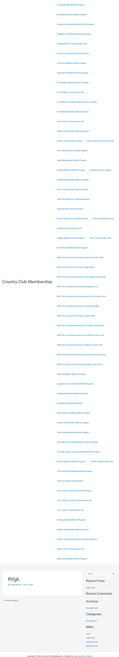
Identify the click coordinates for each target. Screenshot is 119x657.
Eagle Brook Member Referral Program (72, 73)
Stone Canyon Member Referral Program (72, 403)
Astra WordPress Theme (83, 646)
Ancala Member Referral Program (69, 5)
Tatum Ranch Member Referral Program (72, 423)
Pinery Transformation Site (101, 219)
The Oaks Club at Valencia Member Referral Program (77, 442)
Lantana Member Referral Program (70, 170)
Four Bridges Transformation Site (69, 92)
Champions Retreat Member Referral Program (74, 24)
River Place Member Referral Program (97, 238)
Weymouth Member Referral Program (71, 549)
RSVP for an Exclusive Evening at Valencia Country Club (79, 335)
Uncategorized (92, 611)
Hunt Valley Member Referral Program (71, 151)
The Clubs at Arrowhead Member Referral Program (76, 432)
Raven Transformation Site (67, 238)
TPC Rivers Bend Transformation (69, 471)
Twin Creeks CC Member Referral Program (73, 481)
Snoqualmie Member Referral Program (72, 384)
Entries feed (91, 628)
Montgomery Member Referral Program (72, 180)
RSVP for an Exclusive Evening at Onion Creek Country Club (80, 287)
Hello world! (91, 578)
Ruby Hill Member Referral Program (70, 364)
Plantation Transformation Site (68, 228)
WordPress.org (92, 636)
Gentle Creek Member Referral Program (72, 131)
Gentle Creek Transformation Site (98, 141)
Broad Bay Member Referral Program (71, 14)
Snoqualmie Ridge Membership (69, 393)
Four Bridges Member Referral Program (72, 83)
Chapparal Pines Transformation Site (71, 44)
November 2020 (92, 598)
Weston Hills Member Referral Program (72, 520)
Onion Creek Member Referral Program (72, 189)
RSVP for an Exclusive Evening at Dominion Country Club (79, 248)
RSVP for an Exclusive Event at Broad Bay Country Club (78, 355)
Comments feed (92, 632)
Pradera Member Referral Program (99, 228)
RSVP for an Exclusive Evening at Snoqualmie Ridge (77, 296)
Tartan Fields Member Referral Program (72, 413)
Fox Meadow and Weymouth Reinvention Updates (76, 102)
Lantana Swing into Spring (98, 170)
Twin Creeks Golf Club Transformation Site (73, 491)
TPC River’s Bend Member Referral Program (73, 461)
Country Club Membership (27, 276)
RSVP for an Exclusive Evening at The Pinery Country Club (79, 325)
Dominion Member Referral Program (71, 63)
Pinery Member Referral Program (69, 209)
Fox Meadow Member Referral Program (72, 112)
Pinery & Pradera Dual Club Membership (72, 199)
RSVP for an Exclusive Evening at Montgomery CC (76, 277)
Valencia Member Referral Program (70, 510)
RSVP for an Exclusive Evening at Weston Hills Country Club (80, 345)
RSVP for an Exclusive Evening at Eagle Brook (75, 257)
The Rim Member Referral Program (70, 452)
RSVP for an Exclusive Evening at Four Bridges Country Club (80, 267)
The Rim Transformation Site (100, 452)
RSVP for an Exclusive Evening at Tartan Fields (75, 306)
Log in (88, 624)
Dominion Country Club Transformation (72, 53)
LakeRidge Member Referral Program (71, 160)
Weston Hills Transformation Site (70, 539)
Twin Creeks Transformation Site (69, 500)
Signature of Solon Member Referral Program (74, 374)
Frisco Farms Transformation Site (70, 121)
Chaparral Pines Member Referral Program (73, 34)
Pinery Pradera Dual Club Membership (71, 219)
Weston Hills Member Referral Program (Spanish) (76, 529)
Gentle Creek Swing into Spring (68, 141)
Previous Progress (11, 591)
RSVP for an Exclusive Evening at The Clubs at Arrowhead (79, 316)
